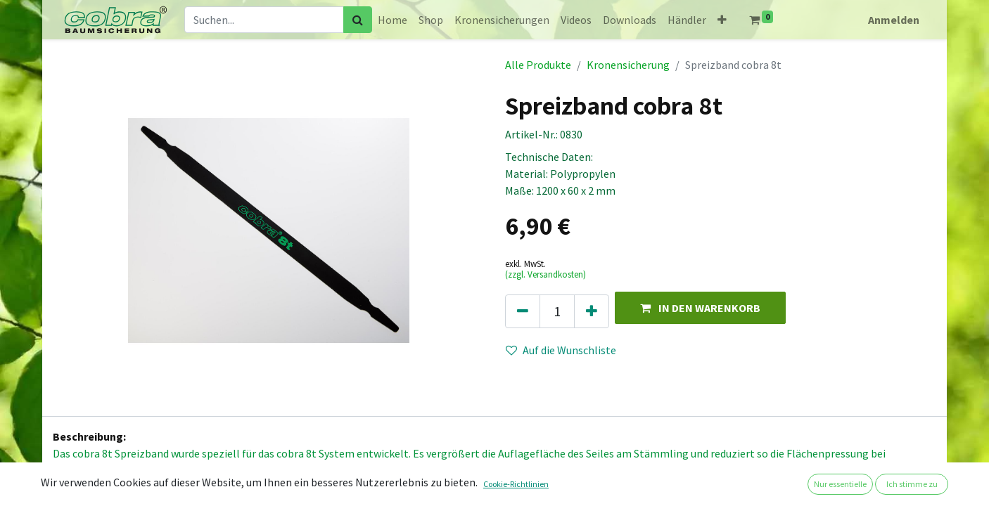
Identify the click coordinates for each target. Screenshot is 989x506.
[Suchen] (357, 19)
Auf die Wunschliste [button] (561, 350)
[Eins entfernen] (522, 311)
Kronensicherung (628, 65)
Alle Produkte (538, 65)
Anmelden (893, 20)
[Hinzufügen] (591, 311)
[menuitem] (392, 20)
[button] (722, 20)
